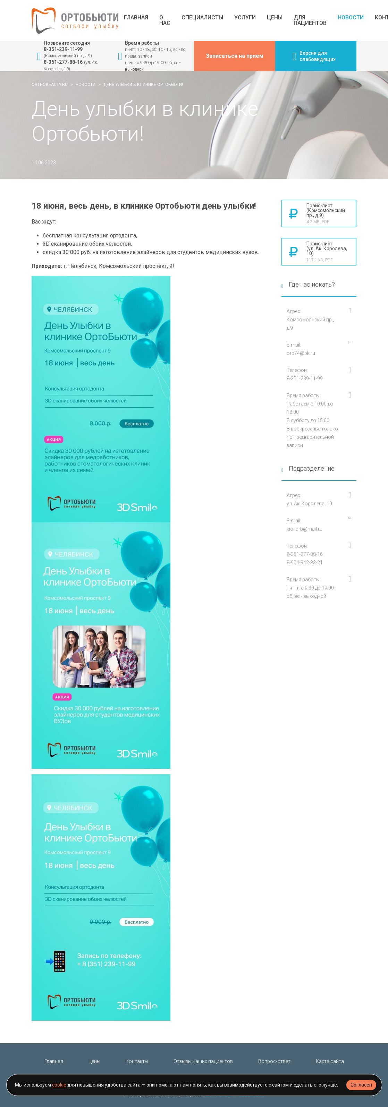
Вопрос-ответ (274, 1061)
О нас (164, 20)
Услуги (245, 18)
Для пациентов (310, 20)
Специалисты (202, 18)
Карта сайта (330, 1061)
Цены (274, 18)
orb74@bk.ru (301, 353)
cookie (59, 1085)
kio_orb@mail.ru (304, 529)
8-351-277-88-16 (63, 62)
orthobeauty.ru (50, 84)
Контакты (137, 1061)
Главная (136, 18)
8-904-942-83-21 (305, 562)
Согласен (361, 1085)
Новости (351, 18)
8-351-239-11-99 (63, 49)
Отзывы (203, 1061)
